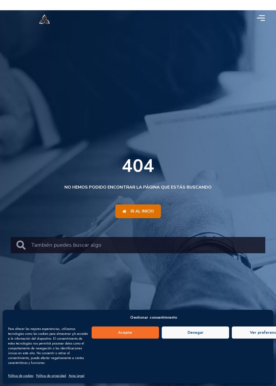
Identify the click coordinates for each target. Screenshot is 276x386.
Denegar (195, 332)
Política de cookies (20, 375)
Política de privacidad (51, 375)
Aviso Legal (76, 375)
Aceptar (125, 332)
